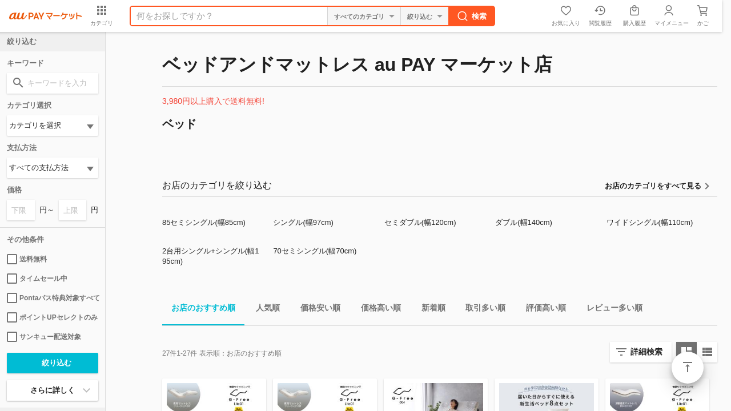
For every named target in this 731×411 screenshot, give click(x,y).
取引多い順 (480, 309)
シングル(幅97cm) (303, 222)
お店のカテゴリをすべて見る (653, 186)
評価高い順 (541, 309)
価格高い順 (376, 309)
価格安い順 (315, 309)
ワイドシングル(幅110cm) (650, 222)
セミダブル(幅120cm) (420, 222)
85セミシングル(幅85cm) (204, 222)
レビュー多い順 (609, 309)
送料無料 (27, 259)
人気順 (263, 309)
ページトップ (688, 368)
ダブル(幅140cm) (523, 222)
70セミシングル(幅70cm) (314, 251)
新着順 (428, 309)
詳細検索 (646, 351)
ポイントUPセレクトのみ (52, 317)
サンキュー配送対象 (44, 337)
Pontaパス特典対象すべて (52, 298)
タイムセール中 (37, 278)
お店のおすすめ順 (198, 309)
